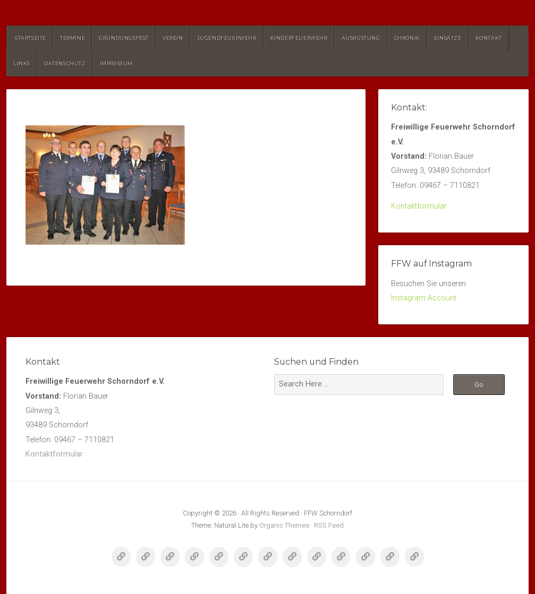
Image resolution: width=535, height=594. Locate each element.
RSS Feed (329, 525)
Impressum (116, 63)
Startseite (30, 38)
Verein (173, 38)
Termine (72, 38)
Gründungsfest (124, 38)
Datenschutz (65, 63)
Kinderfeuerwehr (299, 38)
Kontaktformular (419, 206)
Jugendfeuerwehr (227, 38)
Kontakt (488, 38)
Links (21, 63)
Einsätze (448, 38)
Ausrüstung (361, 38)
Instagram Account (423, 298)
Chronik (407, 38)
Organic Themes (284, 525)
